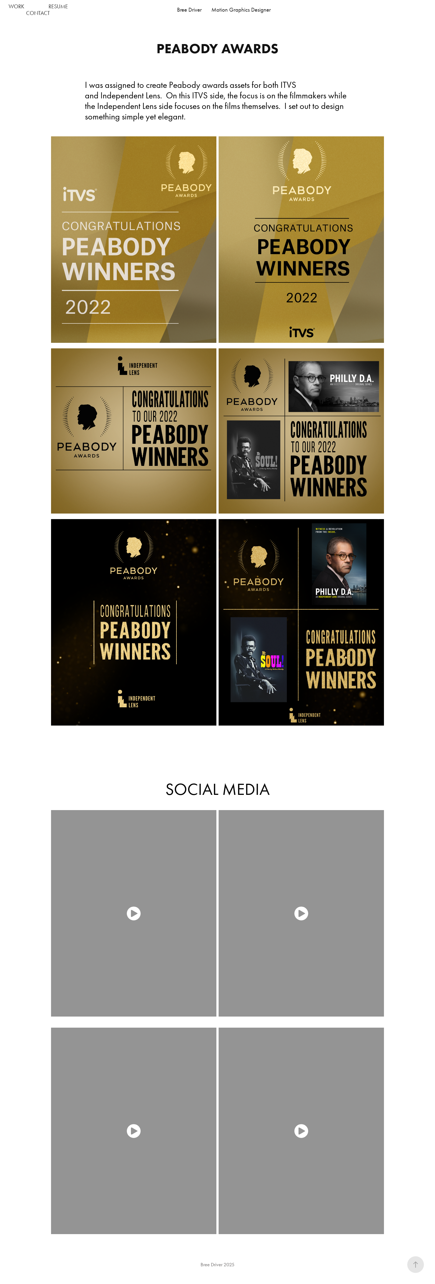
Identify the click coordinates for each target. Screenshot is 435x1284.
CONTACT (38, 13)
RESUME (58, 6)
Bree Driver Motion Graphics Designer (224, 9)
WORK (16, 6)
